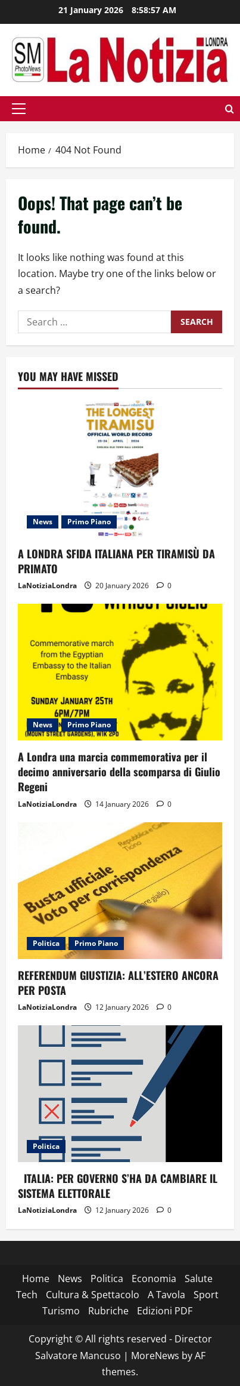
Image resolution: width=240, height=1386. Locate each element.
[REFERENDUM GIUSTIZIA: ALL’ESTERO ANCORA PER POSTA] (120, 890)
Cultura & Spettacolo (92, 1294)
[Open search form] (229, 108)
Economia (154, 1278)
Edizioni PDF (164, 1310)
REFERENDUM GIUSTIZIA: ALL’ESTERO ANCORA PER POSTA (118, 982)
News (42, 522)
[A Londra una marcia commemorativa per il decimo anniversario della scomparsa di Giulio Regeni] (120, 672)
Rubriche (108, 1310)
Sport (206, 1294)
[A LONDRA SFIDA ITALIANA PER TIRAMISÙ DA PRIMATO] (120, 469)
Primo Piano (89, 522)
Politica (46, 943)
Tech (27, 1294)
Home (35, 1278)
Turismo (61, 1310)
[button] (19, 108)
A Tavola (166, 1294)
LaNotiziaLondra (47, 585)
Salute (199, 1278)
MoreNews (155, 1355)
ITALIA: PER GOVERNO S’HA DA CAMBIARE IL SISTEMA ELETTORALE (117, 1185)
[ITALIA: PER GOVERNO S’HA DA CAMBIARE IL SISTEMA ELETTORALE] (120, 1093)
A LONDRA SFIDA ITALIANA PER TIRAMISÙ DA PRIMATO (116, 561)
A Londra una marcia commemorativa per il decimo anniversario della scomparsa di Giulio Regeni (119, 771)
